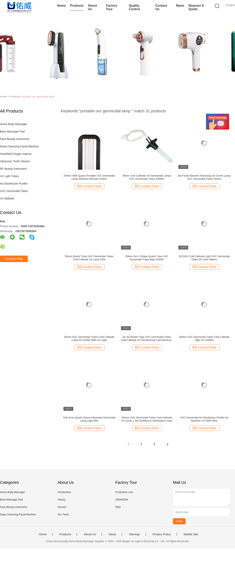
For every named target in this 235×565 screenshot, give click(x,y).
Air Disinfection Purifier (14, 183)
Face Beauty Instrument (14, 139)
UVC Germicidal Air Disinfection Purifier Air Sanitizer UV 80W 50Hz (204, 419)
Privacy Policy (162, 534)
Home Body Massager (13, 124)
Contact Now (14, 258)
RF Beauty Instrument (13, 168)
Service (62, 507)
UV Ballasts (7, 198)
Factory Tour (111, 7)
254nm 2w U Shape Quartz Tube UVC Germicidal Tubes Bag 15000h (146, 258)
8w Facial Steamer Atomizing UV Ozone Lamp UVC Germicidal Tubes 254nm (204, 177)
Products (76, 5)
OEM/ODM (121, 499)
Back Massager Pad (12, 131)
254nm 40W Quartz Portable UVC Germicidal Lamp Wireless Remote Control (89, 177)
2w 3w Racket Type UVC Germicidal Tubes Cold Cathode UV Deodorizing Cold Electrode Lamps (147, 338)
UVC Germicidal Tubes (14, 191)
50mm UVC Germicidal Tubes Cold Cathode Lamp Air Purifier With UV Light (89, 338)
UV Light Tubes (9, 176)
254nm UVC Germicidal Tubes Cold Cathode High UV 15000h (204, 338)
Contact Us (161, 7)
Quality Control (134, 7)
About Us (92, 7)
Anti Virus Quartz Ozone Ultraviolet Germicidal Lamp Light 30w (89, 419)
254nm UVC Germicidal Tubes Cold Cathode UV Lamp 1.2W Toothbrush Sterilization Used (146, 419)
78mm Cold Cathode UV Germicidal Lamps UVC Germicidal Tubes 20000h (146, 177)
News (180, 5)
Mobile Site (191, 534)
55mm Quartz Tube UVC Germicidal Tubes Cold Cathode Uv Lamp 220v (89, 258)
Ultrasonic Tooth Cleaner (15, 161)
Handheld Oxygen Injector (16, 153)
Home (61, 5)
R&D (118, 507)
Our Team (63, 514)
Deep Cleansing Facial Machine (19, 146)
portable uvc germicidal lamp (38, 96)
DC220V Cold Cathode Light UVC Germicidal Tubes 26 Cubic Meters (204, 258)
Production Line (124, 492)
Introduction (64, 492)
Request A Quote (196, 7)
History (61, 499)
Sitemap (134, 534)
